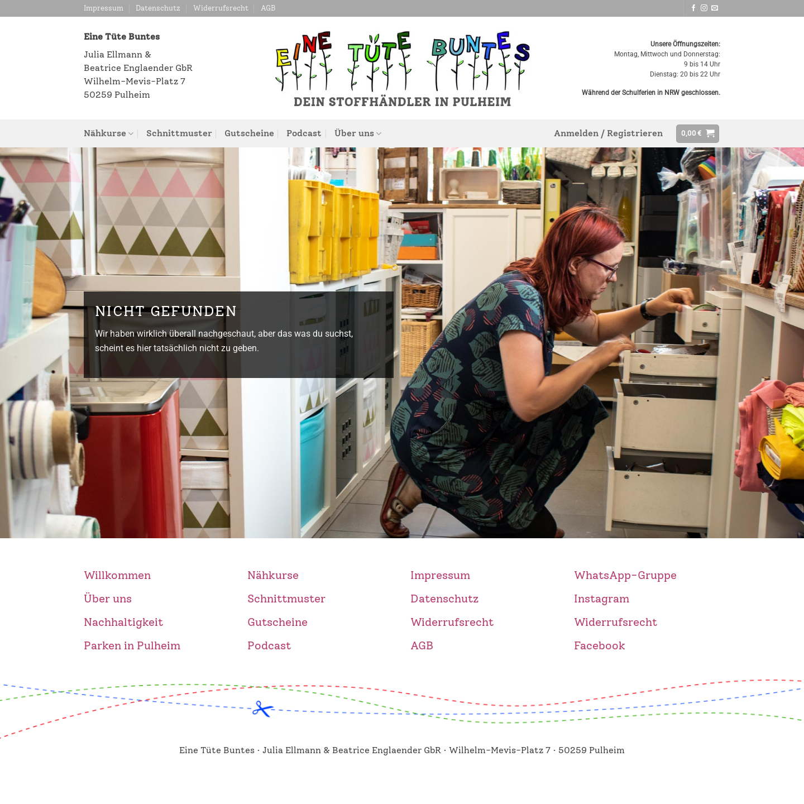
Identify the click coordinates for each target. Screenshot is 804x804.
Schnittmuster (179, 133)
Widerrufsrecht (220, 8)
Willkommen (117, 575)
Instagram (601, 598)
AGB (268, 8)
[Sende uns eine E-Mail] (714, 8)
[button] (608, 133)
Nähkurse (108, 133)
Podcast (304, 133)
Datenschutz (158, 8)
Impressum (103, 8)
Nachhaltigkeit (123, 622)
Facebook (599, 645)
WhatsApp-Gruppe (625, 575)
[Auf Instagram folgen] (704, 8)
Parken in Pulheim (132, 645)
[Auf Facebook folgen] (693, 8)
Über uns (357, 133)
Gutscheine (249, 133)
